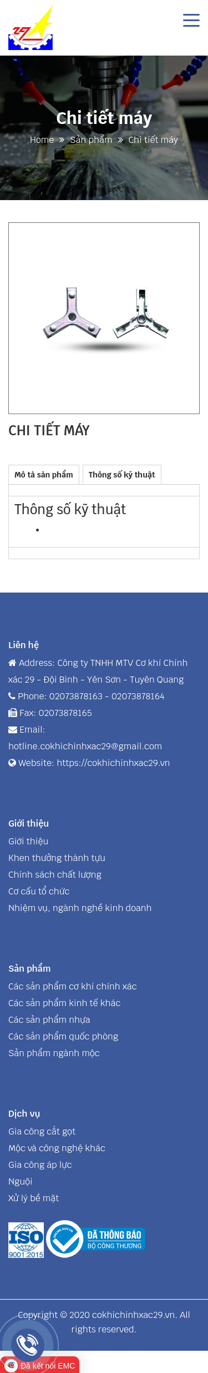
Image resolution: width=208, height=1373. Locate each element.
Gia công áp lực (40, 1165)
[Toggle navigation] (191, 19)
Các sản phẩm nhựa (49, 1020)
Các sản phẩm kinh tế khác (64, 1003)
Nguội (20, 1181)
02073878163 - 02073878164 (107, 696)
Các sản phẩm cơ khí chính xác (72, 986)
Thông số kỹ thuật (122, 475)
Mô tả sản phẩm (43, 475)
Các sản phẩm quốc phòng (63, 1036)
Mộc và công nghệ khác (56, 1148)
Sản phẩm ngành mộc (54, 1053)
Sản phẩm (91, 140)
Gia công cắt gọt (41, 1131)
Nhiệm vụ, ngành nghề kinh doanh (80, 908)
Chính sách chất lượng (55, 874)
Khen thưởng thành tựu (56, 858)
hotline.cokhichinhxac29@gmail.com (85, 746)
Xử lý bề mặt (33, 1198)
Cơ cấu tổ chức (38, 891)
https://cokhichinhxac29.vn (113, 763)
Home (42, 140)
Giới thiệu (28, 841)
